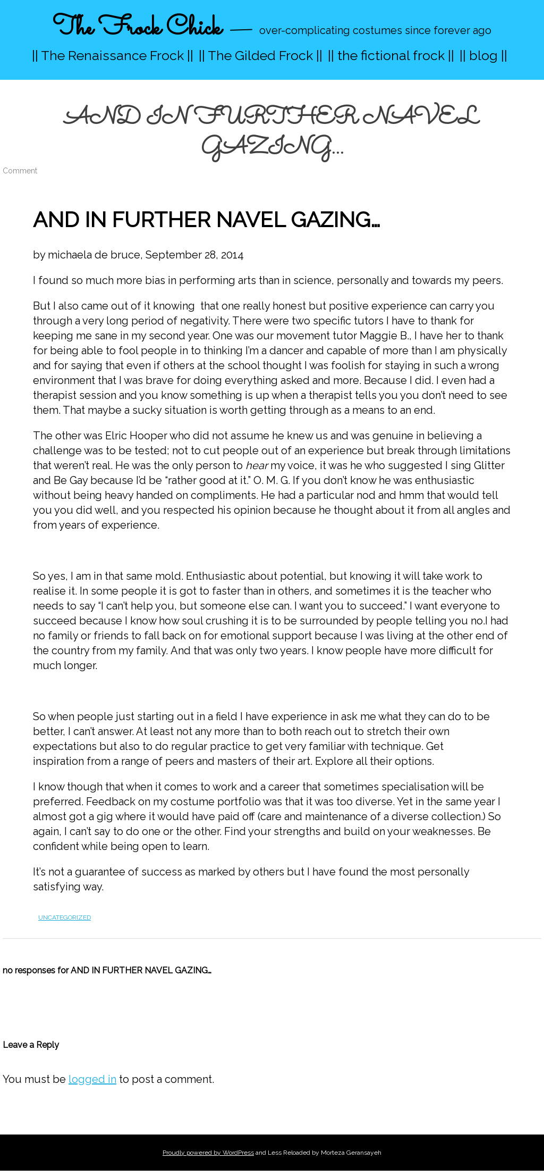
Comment (20, 170)
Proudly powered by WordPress (208, 1152)
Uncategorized (64, 917)
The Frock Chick (137, 28)
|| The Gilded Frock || (260, 55)
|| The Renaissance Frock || (112, 55)
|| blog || (483, 55)
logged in (92, 1079)
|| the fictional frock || (391, 55)
